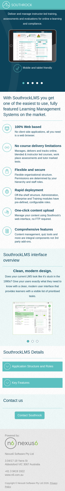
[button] (32, 366)
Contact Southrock (30, 415)
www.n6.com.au (14, 474)
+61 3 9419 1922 (15, 471)
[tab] (32, 366)
